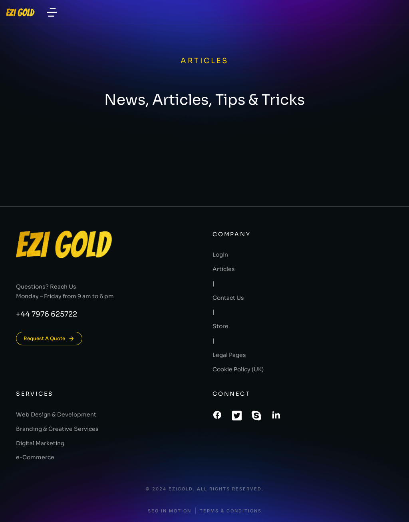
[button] (52, 12)
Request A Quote (49, 338)
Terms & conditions (231, 511)
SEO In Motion (169, 511)
